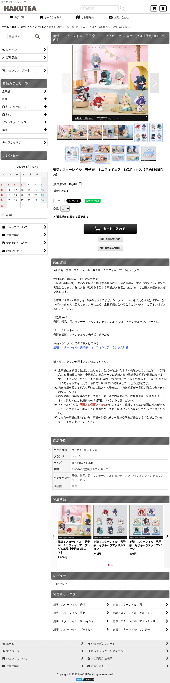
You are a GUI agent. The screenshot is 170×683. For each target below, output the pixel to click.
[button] (153, 18)
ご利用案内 (78, 361)
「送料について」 (103, 400)
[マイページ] (163, 8)
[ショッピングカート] (154, 8)
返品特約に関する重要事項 (70, 216)
